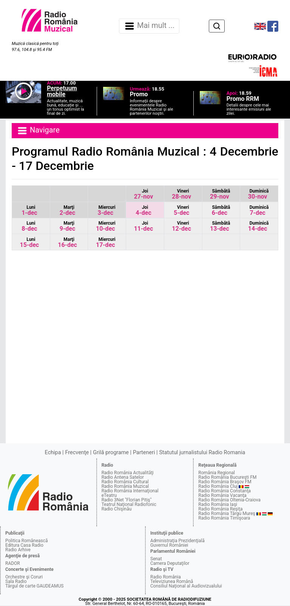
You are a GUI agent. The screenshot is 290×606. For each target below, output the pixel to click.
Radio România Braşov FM (224, 481)
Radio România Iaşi (217, 504)
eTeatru (109, 495)
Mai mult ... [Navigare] (149, 26)
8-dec (29, 226)
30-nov (258, 194)
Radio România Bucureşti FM (227, 477)
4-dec (143, 210)
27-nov (143, 194)
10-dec (106, 226)
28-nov (181, 194)
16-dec (67, 242)
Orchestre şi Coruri (24, 577)
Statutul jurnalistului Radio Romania (202, 452)
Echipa (53, 452)
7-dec (259, 210)
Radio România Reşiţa (220, 509)
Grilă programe (111, 452)
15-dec (29, 242)
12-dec (181, 226)
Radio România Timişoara (224, 518)
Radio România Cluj (218, 486)
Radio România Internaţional (130, 490)
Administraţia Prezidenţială (177, 540)
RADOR (12, 563)
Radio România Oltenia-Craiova (229, 500)
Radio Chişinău (117, 509)
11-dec (143, 226)
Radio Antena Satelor (123, 477)
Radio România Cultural (125, 481)
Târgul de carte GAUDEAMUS (34, 586)
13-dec (220, 226)
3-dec (107, 210)
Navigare (38, 130)
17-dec (106, 242)
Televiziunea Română (171, 581)
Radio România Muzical (125, 486)
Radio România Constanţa (224, 490)
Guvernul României (169, 545)
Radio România (165, 577)
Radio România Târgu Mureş (226, 513)
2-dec (67, 210)
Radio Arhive (18, 549)
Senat (156, 558)
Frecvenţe (77, 452)
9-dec (67, 226)
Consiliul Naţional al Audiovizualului (186, 586)
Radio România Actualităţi (128, 472)
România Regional (216, 472)
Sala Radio (16, 581)
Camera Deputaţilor (169, 563)
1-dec (29, 210)
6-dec (221, 210)
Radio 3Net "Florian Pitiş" (127, 500)
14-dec (258, 226)
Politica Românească (26, 540)
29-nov (220, 194)
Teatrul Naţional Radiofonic (129, 504)
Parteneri (144, 452)
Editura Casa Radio (24, 545)
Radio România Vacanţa (222, 495)
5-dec (181, 210)
